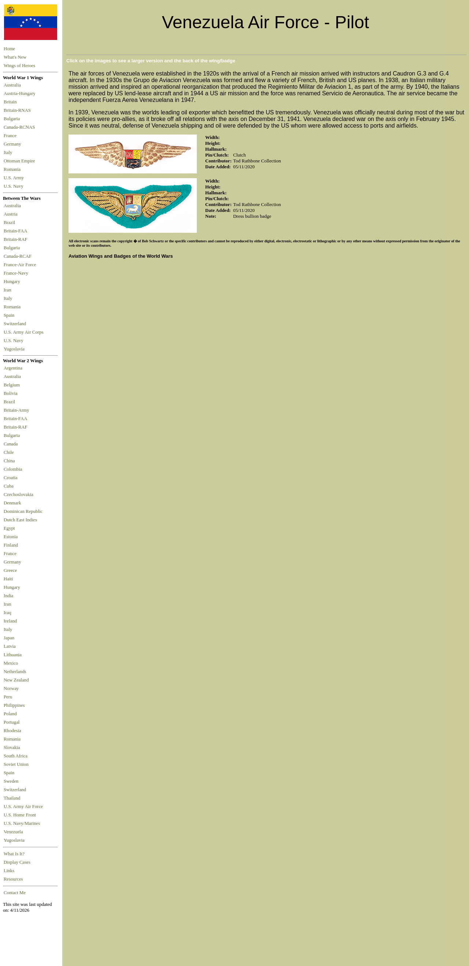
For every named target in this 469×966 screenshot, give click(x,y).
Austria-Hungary (21, 93)
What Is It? (14, 853)
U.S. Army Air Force (23, 806)
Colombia (13, 469)
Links (9, 870)
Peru (8, 696)
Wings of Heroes (19, 65)
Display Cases (17, 862)
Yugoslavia (15, 349)
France (11, 135)
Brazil (11, 222)
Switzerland (15, 323)
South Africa (15, 756)
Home (9, 48)
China (9, 460)
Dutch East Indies (20, 519)
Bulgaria (13, 118)
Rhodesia (12, 730)
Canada (11, 444)
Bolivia (11, 393)
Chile (9, 452)
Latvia (10, 646)
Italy (9, 152)
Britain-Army (16, 410)
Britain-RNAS (18, 110)
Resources (13, 879)
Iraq (7, 612)
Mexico (11, 663)
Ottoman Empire (20, 161)
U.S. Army (14, 177)
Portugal (11, 722)
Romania (13, 169)
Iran (9, 290)
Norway (11, 688)
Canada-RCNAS (20, 127)
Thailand (12, 798)
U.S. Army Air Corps (24, 332)
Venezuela (13, 831)
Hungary (13, 281)
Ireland (10, 621)
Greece (10, 570)
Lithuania (13, 654)
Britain (11, 101)
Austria (12, 214)
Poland (10, 713)
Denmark (12, 503)
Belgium (12, 384)
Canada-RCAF (19, 256)
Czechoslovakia (18, 494)
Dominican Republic (23, 511)
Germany (13, 144)
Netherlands (15, 671)
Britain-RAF (17, 239)
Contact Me (15, 892)
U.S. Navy (14, 186)
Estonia (11, 536)
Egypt (9, 528)
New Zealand (16, 680)
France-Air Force (21, 264)
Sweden (11, 781)
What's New (15, 57)
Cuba (9, 486)
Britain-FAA (16, 231)
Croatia (11, 477)
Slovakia (12, 747)
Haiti (8, 578)
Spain (9, 315)
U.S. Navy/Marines (22, 823)
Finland (11, 545)
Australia (13, 85)
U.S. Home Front (20, 815)
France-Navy (17, 273)
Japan (9, 637)
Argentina (13, 368)
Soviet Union (16, 764)
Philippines (14, 705)
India (8, 595)
